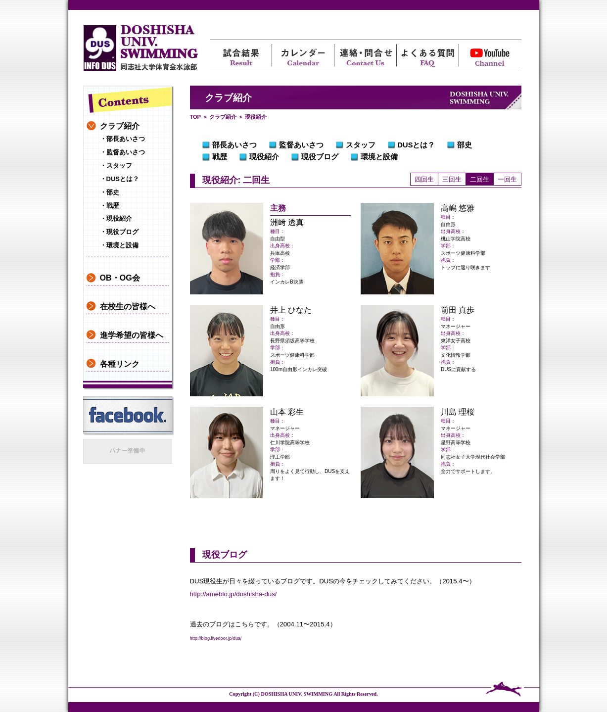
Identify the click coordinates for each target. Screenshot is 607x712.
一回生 (507, 179)
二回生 (479, 179)
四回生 (424, 179)
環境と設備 (379, 157)
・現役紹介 (116, 218)
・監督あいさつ (122, 152)
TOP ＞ (199, 117)
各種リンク (120, 363)
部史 (464, 145)
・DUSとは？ (120, 179)
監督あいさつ (301, 145)
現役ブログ (319, 157)
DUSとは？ (416, 145)
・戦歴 (109, 205)
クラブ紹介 (120, 125)
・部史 (109, 192)
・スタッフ (116, 165)
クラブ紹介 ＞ (226, 117)
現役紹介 (264, 157)
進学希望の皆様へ (131, 335)
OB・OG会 (120, 277)
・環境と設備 (119, 245)
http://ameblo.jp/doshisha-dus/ (233, 594)
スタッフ (360, 145)
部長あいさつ (234, 145)
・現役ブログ (119, 232)
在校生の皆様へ (127, 306)
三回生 (452, 179)
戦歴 (219, 157)
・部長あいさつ (122, 138)
